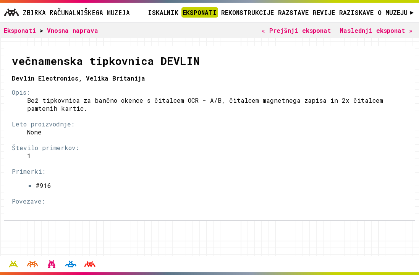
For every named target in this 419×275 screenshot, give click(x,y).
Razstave (293, 12)
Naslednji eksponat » (376, 30)
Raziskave (356, 12)
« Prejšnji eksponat (296, 30)
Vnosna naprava (72, 30)
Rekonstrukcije (247, 12)
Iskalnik (163, 12)
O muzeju (396, 12)
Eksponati (200, 12)
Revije (324, 12)
